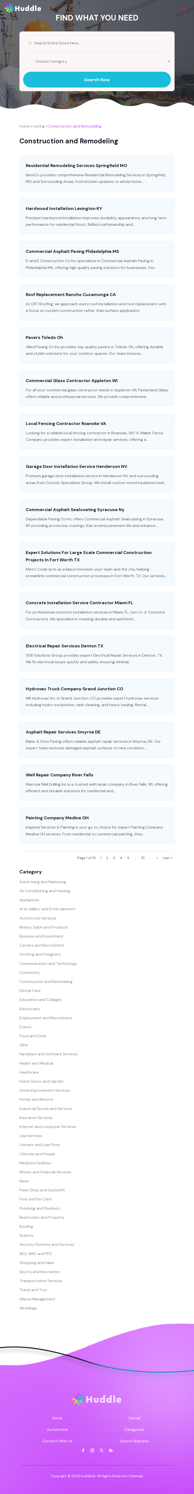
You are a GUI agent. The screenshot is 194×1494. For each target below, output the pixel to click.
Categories (134, 1429)
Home (24, 126)
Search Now (97, 88)
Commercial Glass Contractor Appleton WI (72, 381)
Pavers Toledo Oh (44, 337)
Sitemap (136, 1476)
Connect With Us (57, 1441)
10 (143, 858)
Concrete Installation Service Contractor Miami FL (79, 603)
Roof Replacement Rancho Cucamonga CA (71, 294)
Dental (134, 1418)
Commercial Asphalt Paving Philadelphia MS (72, 251)
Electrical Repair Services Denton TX (64, 646)
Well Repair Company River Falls (59, 775)
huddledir (88, 1476)
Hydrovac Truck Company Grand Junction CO (74, 689)
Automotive (57, 1429)
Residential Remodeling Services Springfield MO (76, 165)
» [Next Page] (157, 858)
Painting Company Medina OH (57, 818)
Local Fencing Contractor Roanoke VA (66, 423)
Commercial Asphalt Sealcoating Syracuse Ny (75, 510)
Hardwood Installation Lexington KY (64, 208)
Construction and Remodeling (74, 126)
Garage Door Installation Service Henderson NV (76, 466)
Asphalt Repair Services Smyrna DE (63, 732)
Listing (39, 126)
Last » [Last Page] (167, 858)
